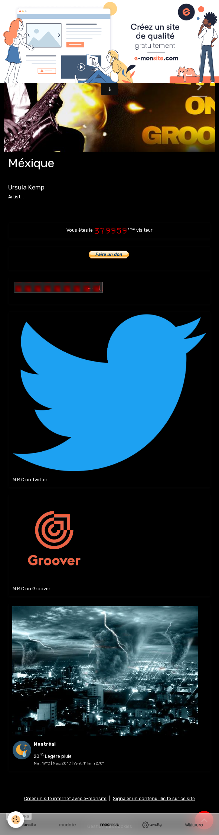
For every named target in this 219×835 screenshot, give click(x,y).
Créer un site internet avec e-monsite (65, 798)
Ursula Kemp (26, 187)
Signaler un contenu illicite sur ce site (154, 798)
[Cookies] (15, 819)
